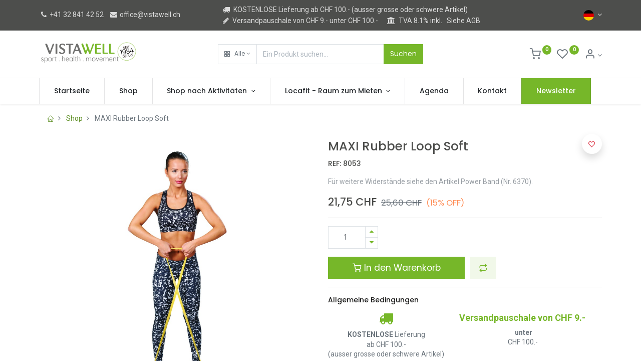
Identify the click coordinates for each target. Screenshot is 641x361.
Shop (74, 118)
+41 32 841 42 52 (71, 15)
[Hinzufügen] (372, 232)
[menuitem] (72, 91)
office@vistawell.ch (144, 15)
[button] (237, 54)
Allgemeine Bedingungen (373, 300)
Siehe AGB (463, 21)
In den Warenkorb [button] (397, 268)
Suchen (403, 54)
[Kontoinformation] (593, 55)
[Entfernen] (372, 243)
